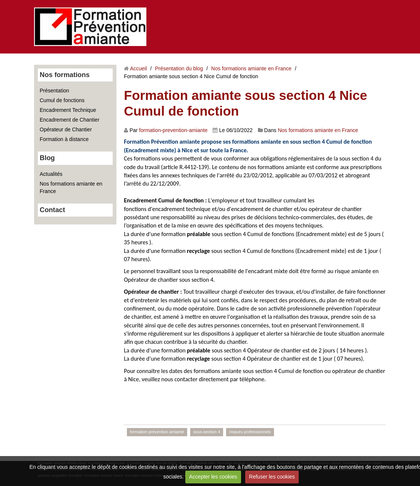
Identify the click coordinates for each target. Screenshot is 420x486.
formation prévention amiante (157, 432)
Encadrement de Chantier (70, 120)
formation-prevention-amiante (173, 130)
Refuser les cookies (272, 477)
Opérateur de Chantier (66, 129)
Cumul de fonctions (62, 100)
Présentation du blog (179, 68)
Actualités (51, 174)
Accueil (138, 68)
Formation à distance (64, 139)
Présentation (54, 91)
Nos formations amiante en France (71, 187)
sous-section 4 (206, 432)
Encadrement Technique (68, 110)
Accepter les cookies (213, 477)
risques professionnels (250, 432)
